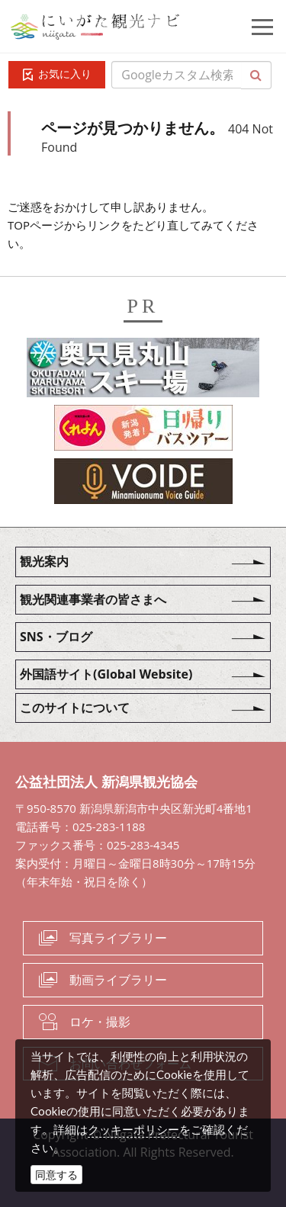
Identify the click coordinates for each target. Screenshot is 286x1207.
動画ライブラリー (118, 979)
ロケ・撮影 (99, 1021)
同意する (56, 1174)
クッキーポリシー (133, 1129)
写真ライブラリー (118, 937)
